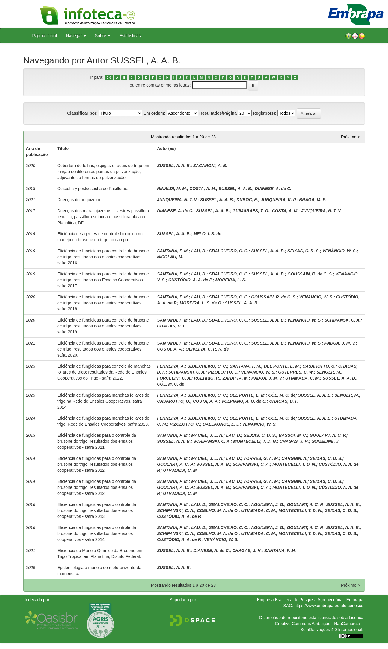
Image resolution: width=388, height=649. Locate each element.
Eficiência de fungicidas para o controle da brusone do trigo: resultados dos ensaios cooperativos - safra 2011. (96, 441)
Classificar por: (82, 113)
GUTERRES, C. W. (296, 372)
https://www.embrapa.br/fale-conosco (328, 605)
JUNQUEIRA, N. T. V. (177, 199)
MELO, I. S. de (207, 233)
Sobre (102, 35)
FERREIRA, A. (171, 366)
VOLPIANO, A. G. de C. (244, 401)
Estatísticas (130, 35)
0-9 (109, 77)
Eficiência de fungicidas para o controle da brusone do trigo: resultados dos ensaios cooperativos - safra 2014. (96, 533)
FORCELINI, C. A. (174, 378)
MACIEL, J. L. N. (207, 435)
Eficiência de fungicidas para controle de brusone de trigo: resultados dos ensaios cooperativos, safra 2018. (103, 303)
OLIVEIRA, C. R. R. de (207, 349)
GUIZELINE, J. (325, 441)
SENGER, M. (328, 372)
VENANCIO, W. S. (316, 297)
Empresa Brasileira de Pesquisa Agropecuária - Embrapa (310, 599)
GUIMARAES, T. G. (250, 210)
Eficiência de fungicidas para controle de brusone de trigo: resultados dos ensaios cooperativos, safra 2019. (103, 326)
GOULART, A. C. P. (328, 435)
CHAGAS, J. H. (294, 441)
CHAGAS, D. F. (171, 326)
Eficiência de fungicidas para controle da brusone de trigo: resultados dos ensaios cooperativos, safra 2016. (103, 256)
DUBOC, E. (247, 199)
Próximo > (350, 136)
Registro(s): (265, 113)
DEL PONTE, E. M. (282, 366)
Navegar (76, 35)
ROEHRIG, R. (207, 378)
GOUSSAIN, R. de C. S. (310, 274)
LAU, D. (198, 250)
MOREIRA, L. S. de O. (201, 303)
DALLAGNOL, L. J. (221, 424)
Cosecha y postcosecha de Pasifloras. (92, 188)
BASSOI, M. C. (293, 435)
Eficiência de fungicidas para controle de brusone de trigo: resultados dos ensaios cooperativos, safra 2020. (103, 349)
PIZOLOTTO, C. (223, 372)
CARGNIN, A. (294, 458)
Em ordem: (154, 113)
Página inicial (44, 35)
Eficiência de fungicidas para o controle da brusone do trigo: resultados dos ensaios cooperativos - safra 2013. (96, 510)
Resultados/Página (218, 113)
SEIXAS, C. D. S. (303, 250)
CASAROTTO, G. (319, 366)
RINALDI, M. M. (172, 188)
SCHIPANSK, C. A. (342, 320)
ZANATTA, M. (236, 378)
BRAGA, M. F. (312, 199)
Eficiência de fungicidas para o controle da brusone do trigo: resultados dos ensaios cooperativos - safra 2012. (96, 464)
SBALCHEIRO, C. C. (228, 250)
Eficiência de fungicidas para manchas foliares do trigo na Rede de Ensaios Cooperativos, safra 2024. (103, 401)
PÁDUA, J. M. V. (340, 343)
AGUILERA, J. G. (267, 504)
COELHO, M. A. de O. (218, 510)
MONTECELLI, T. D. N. (255, 441)
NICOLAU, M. (170, 256)
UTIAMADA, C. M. (302, 378)
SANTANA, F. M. (173, 250)
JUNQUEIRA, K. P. (279, 199)
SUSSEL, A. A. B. (174, 165)
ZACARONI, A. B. (210, 165)
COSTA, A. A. (170, 349)
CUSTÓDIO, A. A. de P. (190, 280)
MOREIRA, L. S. (230, 280)
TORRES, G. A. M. (261, 458)
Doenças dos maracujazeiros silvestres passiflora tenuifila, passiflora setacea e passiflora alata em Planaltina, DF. (103, 216)
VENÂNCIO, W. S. (339, 250)
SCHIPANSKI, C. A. (186, 372)
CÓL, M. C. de (170, 384)
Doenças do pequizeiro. (79, 199)
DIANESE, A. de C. (273, 188)
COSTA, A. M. (202, 188)
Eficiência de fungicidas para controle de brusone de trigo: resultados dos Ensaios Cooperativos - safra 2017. (103, 280)
